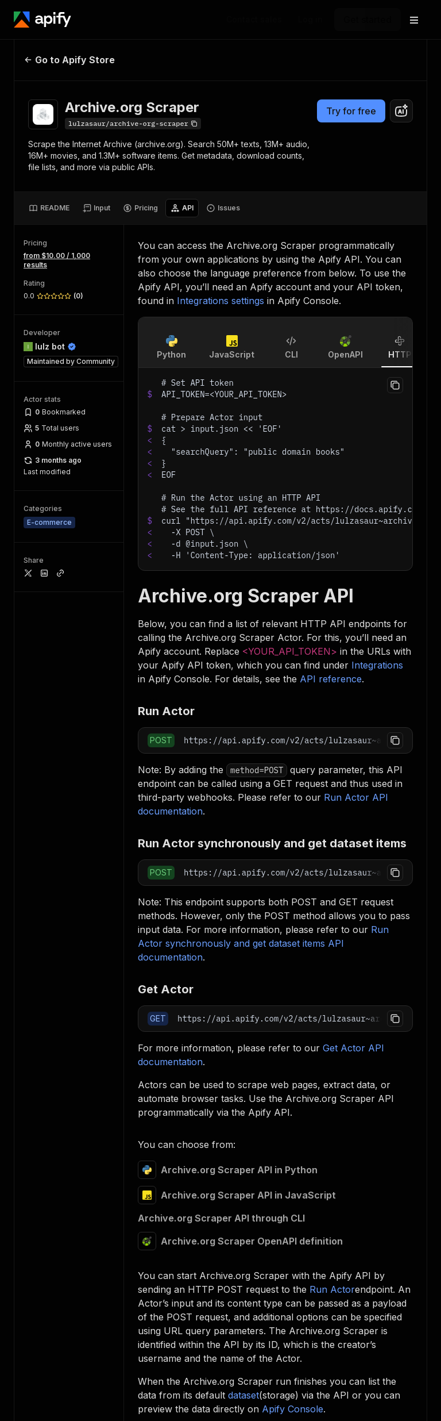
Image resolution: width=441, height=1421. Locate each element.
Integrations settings (220, 300)
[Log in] (310, 19)
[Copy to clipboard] (395, 385)
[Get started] (367, 19)
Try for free (351, 111)
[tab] (49, 208)
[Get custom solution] (254, 19)
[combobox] (401, 110)
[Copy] (133, 123)
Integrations (377, 665)
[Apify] (42, 19)
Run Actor (332, 1289)
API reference (331, 679)
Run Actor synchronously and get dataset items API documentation (263, 943)
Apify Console (292, 1409)
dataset (243, 1395)
